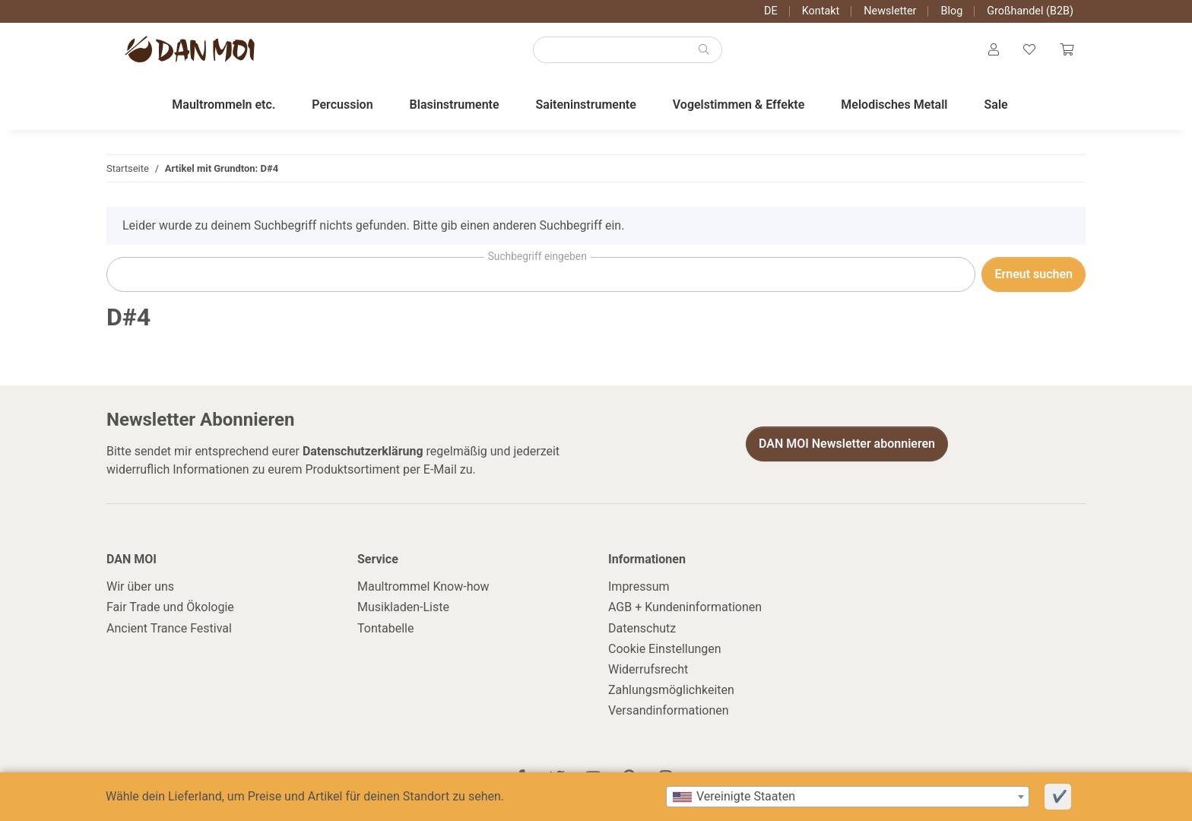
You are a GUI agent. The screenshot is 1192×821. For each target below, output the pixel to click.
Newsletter (890, 11)
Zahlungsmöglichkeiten (671, 690)
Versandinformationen (668, 710)
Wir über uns (140, 586)
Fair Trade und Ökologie (170, 607)
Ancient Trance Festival (169, 628)
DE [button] (771, 11)
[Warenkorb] (1067, 50)
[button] (993, 50)
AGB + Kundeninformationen (685, 607)
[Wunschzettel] (1029, 50)
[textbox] (848, 797)
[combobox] (847, 796)
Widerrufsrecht (648, 669)
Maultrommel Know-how (423, 586)
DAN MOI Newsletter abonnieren (847, 443)
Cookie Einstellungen (664, 649)
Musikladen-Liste (403, 607)
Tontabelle (385, 628)
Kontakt (821, 11)
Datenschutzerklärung (363, 451)
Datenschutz (642, 628)
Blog (951, 11)
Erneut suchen (1033, 274)
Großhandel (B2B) (1030, 11)
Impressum (639, 586)
